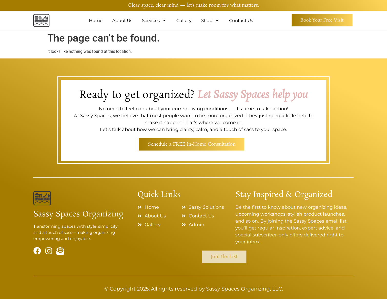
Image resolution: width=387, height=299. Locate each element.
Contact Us (241, 20)
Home (96, 20)
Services (154, 20)
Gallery (183, 20)
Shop (210, 20)
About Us (122, 20)
